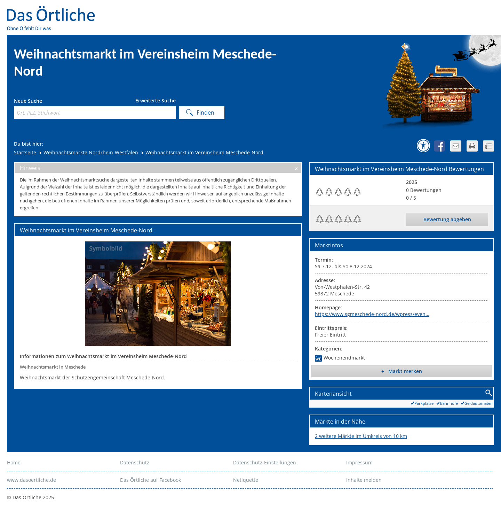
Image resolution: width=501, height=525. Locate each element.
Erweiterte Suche (155, 101)
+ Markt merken (401, 371)
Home (14, 462)
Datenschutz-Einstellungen (264, 462)
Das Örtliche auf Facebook (150, 480)
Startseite (25, 152)
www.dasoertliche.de (31, 480)
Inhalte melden (364, 480)
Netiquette (245, 480)
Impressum (359, 462)
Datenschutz (134, 462)
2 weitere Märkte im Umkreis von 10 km (361, 436)
